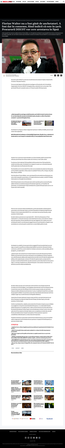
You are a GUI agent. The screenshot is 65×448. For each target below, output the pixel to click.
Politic (24, 1)
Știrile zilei (12, 1)
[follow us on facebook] (49, 418)
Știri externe (30, 1)
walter (22, 348)
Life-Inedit (42, 1)
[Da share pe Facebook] (55, 75)
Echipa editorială (13, 431)
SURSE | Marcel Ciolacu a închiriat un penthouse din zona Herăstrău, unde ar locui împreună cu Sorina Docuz (16, 389)
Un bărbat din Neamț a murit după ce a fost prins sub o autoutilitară (16, 123)
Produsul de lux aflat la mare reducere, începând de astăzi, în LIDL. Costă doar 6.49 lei (39, 389)
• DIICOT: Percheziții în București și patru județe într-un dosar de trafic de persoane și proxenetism (30, 331)
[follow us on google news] (15, 419)
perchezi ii (17, 348)
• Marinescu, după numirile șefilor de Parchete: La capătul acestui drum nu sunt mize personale (30, 334)
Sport (57, 1)
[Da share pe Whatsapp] (61, 75)
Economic (18, 1)
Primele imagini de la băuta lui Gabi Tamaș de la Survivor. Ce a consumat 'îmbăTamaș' (16, 397)
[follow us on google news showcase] (24, 419)
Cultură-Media (50, 1)
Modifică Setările (32, 434)
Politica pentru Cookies (23, 431)
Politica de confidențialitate (44, 431)
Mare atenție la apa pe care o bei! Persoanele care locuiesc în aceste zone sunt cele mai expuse (39, 405)
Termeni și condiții (33, 431)
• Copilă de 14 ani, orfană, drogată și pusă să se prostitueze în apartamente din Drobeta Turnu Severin (32, 328)
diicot (13, 348)
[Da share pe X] (58, 75)
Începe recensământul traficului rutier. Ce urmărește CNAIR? (15, 413)
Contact (53, 431)
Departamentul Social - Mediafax (12, 75)
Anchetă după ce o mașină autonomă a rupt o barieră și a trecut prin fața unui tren (38, 382)
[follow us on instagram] (41, 419)
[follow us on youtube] (32, 419)
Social (37, 1)
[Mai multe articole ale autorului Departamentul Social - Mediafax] (4, 75)
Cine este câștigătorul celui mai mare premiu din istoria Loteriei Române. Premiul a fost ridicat (39, 123)
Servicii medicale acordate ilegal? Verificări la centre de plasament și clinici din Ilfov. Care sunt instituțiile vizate (16, 382)
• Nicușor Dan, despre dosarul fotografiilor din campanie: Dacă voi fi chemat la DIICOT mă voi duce (32, 343)
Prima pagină (4, 20)
